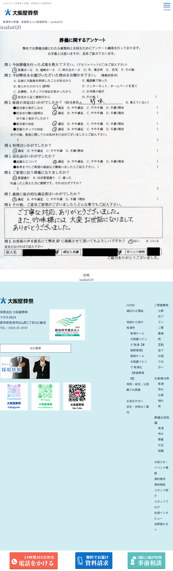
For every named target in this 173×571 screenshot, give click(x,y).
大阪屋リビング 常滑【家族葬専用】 (138, 344)
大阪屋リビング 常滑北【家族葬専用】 (138, 369)
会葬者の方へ (161, 527)
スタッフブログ (161, 504)
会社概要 (35, 348)
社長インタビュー (161, 515)
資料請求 (159, 479)
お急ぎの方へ (134, 401)
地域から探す (134, 322)
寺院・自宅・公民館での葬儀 (137, 387)
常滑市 (130, 328)
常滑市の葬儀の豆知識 (161, 439)
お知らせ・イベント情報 (161, 467)
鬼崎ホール (137, 356)
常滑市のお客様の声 (161, 395)
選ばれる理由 (134, 311)
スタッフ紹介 (161, 493)
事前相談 (159, 484)
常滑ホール (137, 333)
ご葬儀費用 (161, 305)
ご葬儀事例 (161, 333)
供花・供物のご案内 (137, 409)
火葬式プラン (161, 316)
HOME (130, 305)
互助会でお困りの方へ (161, 356)
